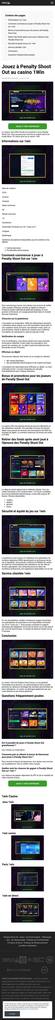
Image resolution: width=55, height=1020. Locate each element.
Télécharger (46, 937)
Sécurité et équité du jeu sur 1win (22, 43)
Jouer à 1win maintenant (27, 126)
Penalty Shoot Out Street (10, 78)
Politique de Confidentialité (37, 940)
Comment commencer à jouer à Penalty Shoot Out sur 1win (29, 25)
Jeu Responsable (18, 940)
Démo (22, 937)
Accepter (12, 1014)
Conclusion (13, 51)
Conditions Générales (27, 945)
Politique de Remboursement (36, 943)
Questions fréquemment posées (21, 55)
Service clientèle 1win (17, 47)
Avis (8, 940)
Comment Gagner (33, 937)
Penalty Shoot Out (11, 937)
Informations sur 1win (17, 20)
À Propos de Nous (14, 943)
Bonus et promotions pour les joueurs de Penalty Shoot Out (28, 31)
